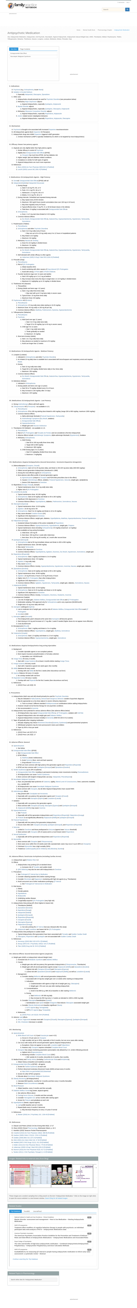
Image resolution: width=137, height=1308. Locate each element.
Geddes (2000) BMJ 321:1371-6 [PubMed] (27, 1138)
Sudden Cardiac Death (79, 934)
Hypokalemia (22, 893)
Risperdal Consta (19, 678)
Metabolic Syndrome (36, 959)
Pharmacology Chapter (105, 30)
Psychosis (16, 89)
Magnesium (38, 879)
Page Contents (25, 49)
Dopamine (52, 129)
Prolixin (28, 300)
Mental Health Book (89, 30)
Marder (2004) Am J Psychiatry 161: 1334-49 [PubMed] (36, 1114)
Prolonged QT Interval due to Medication (34, 874)
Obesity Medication (34, 1005)
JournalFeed (37, 1211)
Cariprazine (17, 633)
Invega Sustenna (30, 661)
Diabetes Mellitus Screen (21, 1090)
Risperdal (25, 554)
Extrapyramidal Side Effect (18, 53)
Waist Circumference (31, 1083)
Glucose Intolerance (40, 426)
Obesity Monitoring (19, 1078)
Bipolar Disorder (23, 106)
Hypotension (76, 219)
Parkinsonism (46, 310)
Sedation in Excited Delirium (22, 92)
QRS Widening (23, 869)
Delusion (44, 699)
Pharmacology (32, 1128)
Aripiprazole (57, 104)
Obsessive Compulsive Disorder (35, 111)
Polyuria (28, 1100)
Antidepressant (51, 703)
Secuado (28, 616)
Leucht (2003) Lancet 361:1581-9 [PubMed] (32, 169)
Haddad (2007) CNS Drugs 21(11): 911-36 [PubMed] (31, 1142)
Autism (20, 116)
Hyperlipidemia (40, 501)
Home (78, 30)
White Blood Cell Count (25, 1035)
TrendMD (27, 1211)
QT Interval (57, 881)
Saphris (31, 607)
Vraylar (24, 633)
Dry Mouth (25, 219)
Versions (121, 2)
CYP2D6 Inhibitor (48, 272)
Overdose (43, 482)
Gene (15, 181)
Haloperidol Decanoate (36, 183)
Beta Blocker (52, 849)
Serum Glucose (28, 1095)
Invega (25, 521)
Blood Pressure (18, 1086)
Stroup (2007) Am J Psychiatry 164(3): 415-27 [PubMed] (36, 944)
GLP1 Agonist (31, 1007)
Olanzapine (37, 94)
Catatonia (46, 782)
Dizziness (56, 552)
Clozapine (25, 155)
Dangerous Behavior (57, 699)
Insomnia (67, 566)
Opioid (41, 1003)
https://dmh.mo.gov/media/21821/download (36, 1071)
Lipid (21, 1017)
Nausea (27, 240)
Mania (41, 89)
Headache (60, 595)
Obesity (59, 1005)
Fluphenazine (17, 300)
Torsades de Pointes (44, 433)
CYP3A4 (37, 272)
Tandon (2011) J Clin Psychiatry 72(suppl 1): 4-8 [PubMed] (32, 1152)
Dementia (50, 718)
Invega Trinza (17, 659)
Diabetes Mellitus (39, 600)
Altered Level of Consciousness (66, 782)
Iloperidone (21, 910)
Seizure (66, 480)
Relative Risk (31, 860)
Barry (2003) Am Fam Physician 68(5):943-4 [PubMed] (36, 167)
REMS (20, 362)
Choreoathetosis (82, 772)
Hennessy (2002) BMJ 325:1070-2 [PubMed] (32, 941)
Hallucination (35, 699)
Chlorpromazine (18, 406)
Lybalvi (48, 1000)
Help (128, 2)
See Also (14, 49)
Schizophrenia (29, 89)
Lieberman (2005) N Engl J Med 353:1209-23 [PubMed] (40, 257)
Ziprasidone (46, 94)
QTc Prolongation (28, 264)
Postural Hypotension (48, 416)
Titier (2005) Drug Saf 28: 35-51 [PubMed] (32, 946)
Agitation (21, 509)
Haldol (24, 183)
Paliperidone (17, 521)
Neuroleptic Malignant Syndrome (20, 56)
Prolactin (24, 813)
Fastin (20, 1095)
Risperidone (49, 113)
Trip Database (15, 1211)
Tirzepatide (46, 1010)
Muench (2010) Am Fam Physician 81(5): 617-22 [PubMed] (33, 1149)
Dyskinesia (63, 722)
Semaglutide (43, 1007)
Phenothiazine (22, 226)
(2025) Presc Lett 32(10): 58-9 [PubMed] (35, 1015)
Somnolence (26, 221)
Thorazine (31, 406)
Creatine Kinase (36, 513)
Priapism (71, 525)
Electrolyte (27, 879)
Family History (31, 1059)
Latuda (24, 492)
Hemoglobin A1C (29, 1098)
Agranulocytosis (27, 477)
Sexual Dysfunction (19, 834)
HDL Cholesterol (23, 1022)
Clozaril (36, 465)
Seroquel (25, 540)
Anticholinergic (23, 404)
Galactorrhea (53, 219)
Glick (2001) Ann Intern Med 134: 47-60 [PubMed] (30, 1140)
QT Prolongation (73, 600)
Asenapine (17, 607)
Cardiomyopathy (30, 849)
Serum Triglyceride (24, 1019)
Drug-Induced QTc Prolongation (57, 269)
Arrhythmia (64, 1059)
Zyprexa (24, 504)
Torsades (36, 867)
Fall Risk (80, 713)
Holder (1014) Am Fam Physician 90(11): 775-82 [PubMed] (33, 1145)
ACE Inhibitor (41, 849)
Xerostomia (44, 793)
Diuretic (60, 849)
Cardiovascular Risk (50, 1059)
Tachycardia (85, 219)
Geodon (25, 568)
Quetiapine (48, 104)
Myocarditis (17, 839)
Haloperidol (29, 94)
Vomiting (35, 240)
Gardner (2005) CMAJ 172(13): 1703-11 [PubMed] (30, 1135)
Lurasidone (17, 492)
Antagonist (53, 1003)
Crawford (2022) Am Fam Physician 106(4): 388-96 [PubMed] (33, 1133)
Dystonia (55, 310)
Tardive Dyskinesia (19, 770)
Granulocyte (44, 1035)
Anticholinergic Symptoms (30, 418)
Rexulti (26, 626)
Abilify (24, 585)
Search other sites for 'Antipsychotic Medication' (26, 1280)
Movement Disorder (44, 722)
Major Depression (31, 101)
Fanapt (24, 485)
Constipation (45, 595)
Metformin (37, 976)
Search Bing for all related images (56, 1198)
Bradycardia (22, 896)
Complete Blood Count (59, 1047)
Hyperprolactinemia (65, 219)
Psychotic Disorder (53, 99)
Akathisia (38, 310)
